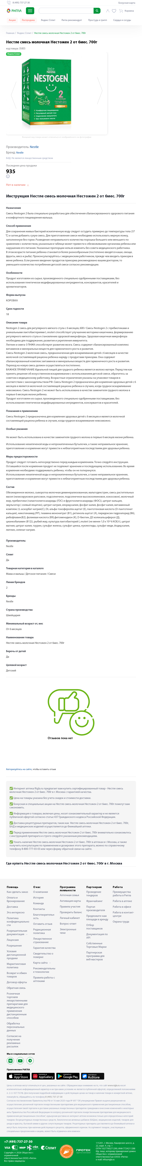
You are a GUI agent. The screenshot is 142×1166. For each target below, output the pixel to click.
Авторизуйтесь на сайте (19, 769)
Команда (38, 903)
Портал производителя (95, 909)
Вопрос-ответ (68, 924)
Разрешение (14, 945)
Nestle (34, 147)
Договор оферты (17, 982)
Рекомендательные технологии (44, 970)
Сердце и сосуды (122, 20)
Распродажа (28, 20)
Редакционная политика (42, 931)
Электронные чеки (68, 931)
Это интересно (16, 912)
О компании (40, 892)
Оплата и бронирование (16, 899)
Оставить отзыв (42, 924)
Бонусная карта (126, 3)
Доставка (12, 907)
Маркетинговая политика (16, 966)
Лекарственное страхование (42, 941)
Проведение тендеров (93, 894)
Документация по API (97, 936)
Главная (10, 33)
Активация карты (70, 901)
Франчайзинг (94, 901)
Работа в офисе (122, 907)
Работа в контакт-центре (123, 914)
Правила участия (70, 906)
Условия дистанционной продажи (16, 955)
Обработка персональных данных (15, 1027)
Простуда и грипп (97, 20)
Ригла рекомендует (72, 20)
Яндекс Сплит (48, 20)
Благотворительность (43, 917)
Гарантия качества (44, 948)
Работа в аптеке (122, 901)
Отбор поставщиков (94, 927)
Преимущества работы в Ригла (122, 894)
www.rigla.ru (114, 1085)
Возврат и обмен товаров (17, 975)
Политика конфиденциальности (18, 922)
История (38, 897)
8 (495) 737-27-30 (53, 1097)
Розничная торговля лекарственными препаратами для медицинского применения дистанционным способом (17, 1005)
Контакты (39, 909)
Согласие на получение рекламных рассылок (14, 1041)
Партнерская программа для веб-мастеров (95, 956)
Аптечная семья (69, 895)
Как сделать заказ (17, 892)
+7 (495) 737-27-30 (18, 1142)
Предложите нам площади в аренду (97, 918)
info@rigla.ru (108, 1160)
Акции (12, 20)
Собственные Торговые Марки (96, 945)
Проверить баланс (71, 912)
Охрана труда (121, 921)
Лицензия (13, 940)
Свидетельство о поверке (43, 955)
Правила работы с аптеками (44, 979)
